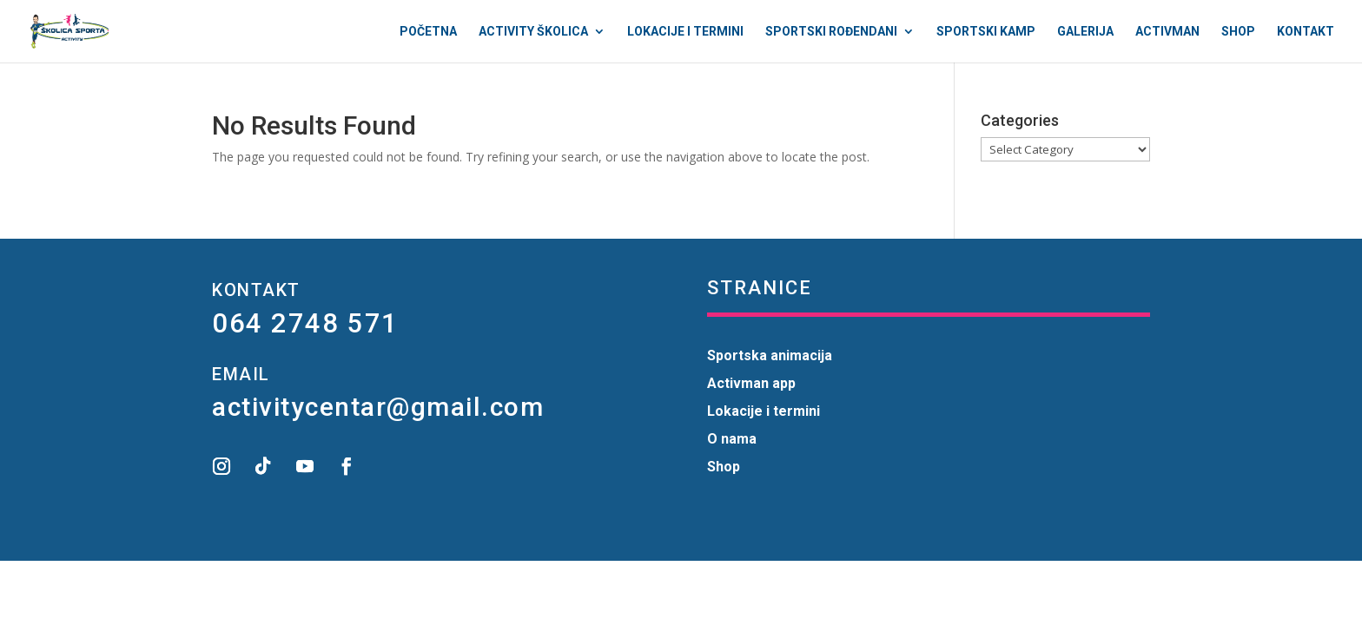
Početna (428, 31)
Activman (1167, 31)
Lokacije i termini (685, 31)
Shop (1238, 31)
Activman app (751, 383)
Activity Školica (533, 31)
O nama (732, 439)
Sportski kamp (985, 31)
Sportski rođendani (831, 31)
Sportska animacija (769, 355)
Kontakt (1305, 31)
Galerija (1085, 31)
